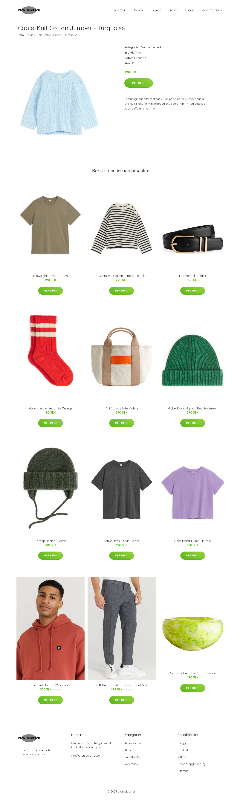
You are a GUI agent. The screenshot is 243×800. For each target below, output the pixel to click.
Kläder (128, 752)
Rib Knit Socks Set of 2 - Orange (50, 410)
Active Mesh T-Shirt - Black (121, 543)
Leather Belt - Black (192, 278)
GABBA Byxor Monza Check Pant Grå (121, 687)
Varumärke (148, 49)
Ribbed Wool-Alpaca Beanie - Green (192, 410)
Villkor (182, 759)
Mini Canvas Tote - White (121, 410)
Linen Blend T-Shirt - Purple (192, 543)
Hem (21, 37)
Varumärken (212, 11)
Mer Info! (138, 84)
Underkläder (132, 759)
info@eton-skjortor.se (85, 757)
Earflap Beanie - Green (50, 543)
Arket (160, 49)
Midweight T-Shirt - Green (50, 278)
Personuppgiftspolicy (192, 766)
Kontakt (183, 752)
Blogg (189, 11)
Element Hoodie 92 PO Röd (50, 687)
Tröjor (173, 11)
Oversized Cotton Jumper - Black (122, 278)
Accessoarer (132, 745)
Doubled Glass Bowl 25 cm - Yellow (192, 675)
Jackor (138, 11)
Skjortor (119, 11)
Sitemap (183, 773)
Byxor (156, 11)
